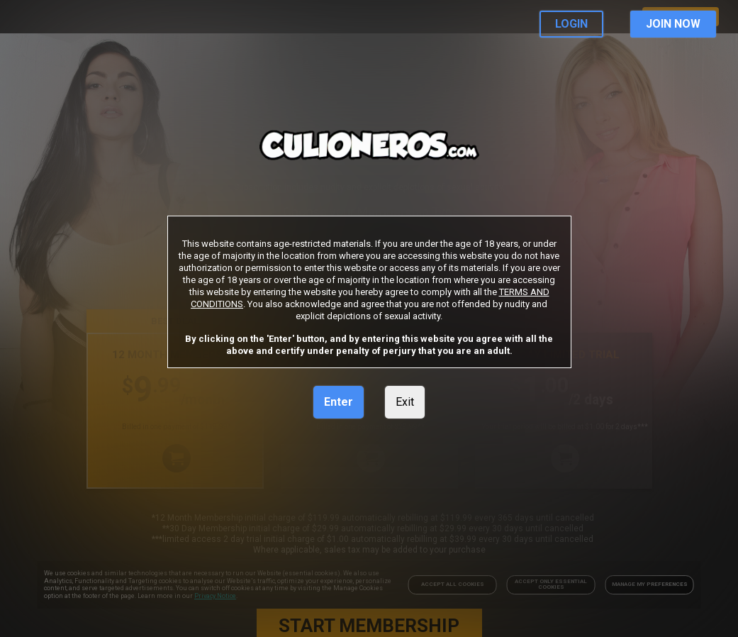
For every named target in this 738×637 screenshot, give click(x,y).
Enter (338, 402)
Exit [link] (405, 402)
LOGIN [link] (571, 24)
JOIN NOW (673, 24)
